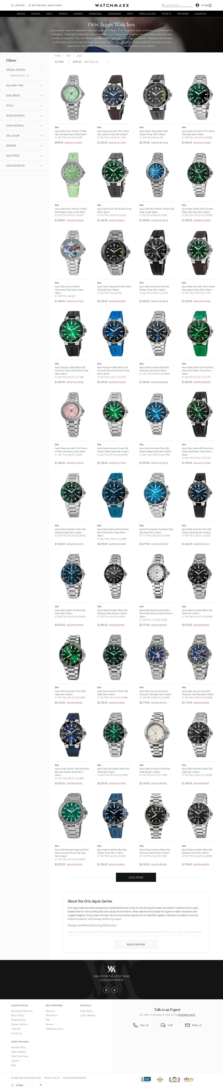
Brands (21, 13)
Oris (69, 55)
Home (58, 55)
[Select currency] (26, 1085)
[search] (163, 5)
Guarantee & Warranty (22, 1010)
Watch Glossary (18, 1051)
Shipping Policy (18, 1019)
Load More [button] (136, 877)
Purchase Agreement (75, 1077)
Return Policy (17, 1015)
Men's (49, 13)
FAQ (47, 1019)
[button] (206, 5)
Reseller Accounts (54, 1028)
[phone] (45, 5)
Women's (63, 13)
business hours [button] (186, 1014)
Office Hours (51, 1015)
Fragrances (95, 13)
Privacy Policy (52, 1077)
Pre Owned (183, 13)
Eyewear (78, 13)
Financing (15, 1028)
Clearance (200, 13)
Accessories (114, 13)
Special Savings (147, 13)
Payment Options (19, 1024)
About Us (50, 1010)
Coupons (15, 1060)
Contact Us (16, 1033)
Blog (13, 1065)
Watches (35, 13)
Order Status (86, 1010)
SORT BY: (77, 61)
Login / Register (88, 1015)
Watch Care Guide (19, 1056)
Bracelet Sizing (18, 1047)
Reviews (49, 1024)
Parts (130, 13)
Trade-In (166, 13)
